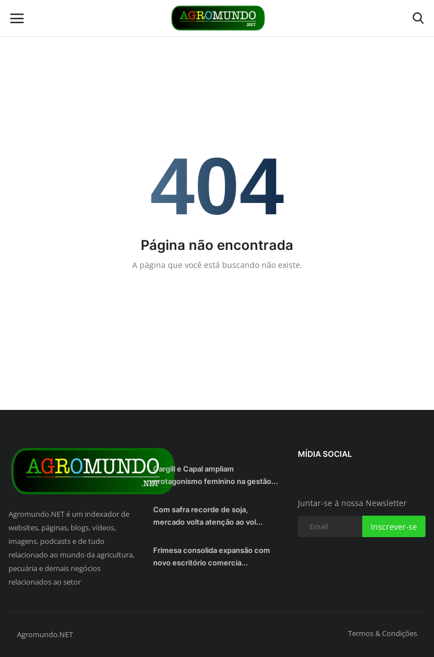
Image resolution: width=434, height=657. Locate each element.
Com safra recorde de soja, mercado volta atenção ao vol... (208, 515)
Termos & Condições (382, 633)
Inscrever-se (394, 526)
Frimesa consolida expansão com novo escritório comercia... (211, 556)
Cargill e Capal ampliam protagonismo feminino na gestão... (215, 475)
